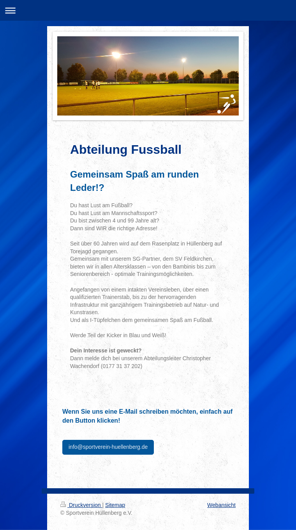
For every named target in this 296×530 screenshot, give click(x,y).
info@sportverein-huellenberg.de (108, 447)
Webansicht (221, 505)
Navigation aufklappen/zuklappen (148, 10)
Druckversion (81, 505)
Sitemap (115, 505)
